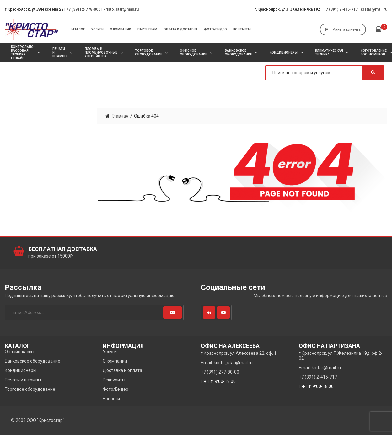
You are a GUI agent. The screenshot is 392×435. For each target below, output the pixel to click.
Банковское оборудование (238, 52)
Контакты (242, 29)
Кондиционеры (284, 52)
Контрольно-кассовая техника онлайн (23, 52)
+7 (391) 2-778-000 (83, 9)
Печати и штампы (59, 52)
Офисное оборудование (193, 52)
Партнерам (147, 29)
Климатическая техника (329, 52)
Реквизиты (114, 379)
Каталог (78, 29)
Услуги (97, 29)
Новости (111, 398)
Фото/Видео (215, 29)
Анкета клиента (343, 29)
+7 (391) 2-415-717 (341, 9)
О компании (120, 29)
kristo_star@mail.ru (121, 9)
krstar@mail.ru (374, 9)
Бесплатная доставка (62, 249)
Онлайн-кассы (19, 351)
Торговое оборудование (148, 52)
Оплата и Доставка (181, 29)
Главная (120, 115)
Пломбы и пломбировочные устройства (101, 52)
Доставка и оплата (122, 370)
